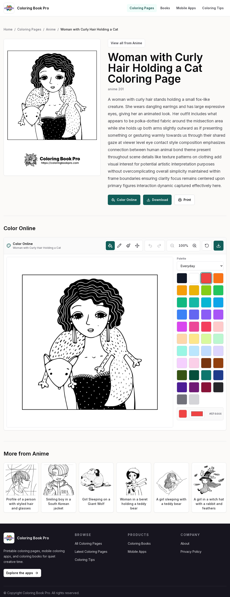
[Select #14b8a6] (194, 302)
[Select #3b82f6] (182, 314)
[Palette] (200, 265)
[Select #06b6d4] (206, 302)
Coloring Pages (142, 8)
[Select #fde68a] (194, 339)
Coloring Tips (213, 8)
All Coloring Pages (88, 543)
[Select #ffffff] (194, 278)
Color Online (124, 200)
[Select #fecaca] (218, 327)
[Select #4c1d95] (182, 387)
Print (184, 200)
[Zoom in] (194, 245)
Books (165, 8)
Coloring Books (139, 543)
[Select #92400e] (218, 363)
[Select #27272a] (218, 387)
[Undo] (150, 245)
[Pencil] (119, 245)
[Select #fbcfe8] (194, 363)
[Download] (218, 246)
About (185, 543)
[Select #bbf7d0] (218, 339)
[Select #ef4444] (206, 278)
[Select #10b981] (182, 302)
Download (157, 200)
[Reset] (207, 246)
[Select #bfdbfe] (206, 351)
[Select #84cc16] (206, 290)
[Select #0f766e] (206, 375)
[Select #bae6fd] (194, 351)
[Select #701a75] (194, 387)
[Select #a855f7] (218, 314)
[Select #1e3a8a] (218, 375)
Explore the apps (22, 573)
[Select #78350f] (206, 363)
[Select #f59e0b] (182, 290)
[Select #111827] (182, 278)
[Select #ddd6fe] (218, 351)
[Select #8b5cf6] (206, 314)
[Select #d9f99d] (206, 339)
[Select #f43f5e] (206, 327)
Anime (51, 29)
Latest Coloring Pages (91, 551)
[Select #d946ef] (182, 327)
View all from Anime (126, 43)
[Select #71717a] (182, 399)
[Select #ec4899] (194, 327)
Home (8, 29)
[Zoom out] (172, 245)
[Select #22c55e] (218, 290)
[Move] (137, 245)
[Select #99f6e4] (182, 351)
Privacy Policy (191, 551)
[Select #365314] (182, 375)
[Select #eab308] (194, 290)
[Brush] (128, 245)
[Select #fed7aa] (182, 339)
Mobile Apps (186, 8)
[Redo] (159, 245)
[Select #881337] (206, 387)
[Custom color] (197, 413)
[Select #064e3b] (194, 375)
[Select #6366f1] (194, 314)
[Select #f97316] (218, 278)
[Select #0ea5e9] (218, 302)
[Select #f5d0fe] (182, 363)
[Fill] (110, 245)
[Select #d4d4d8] (194, 399)
